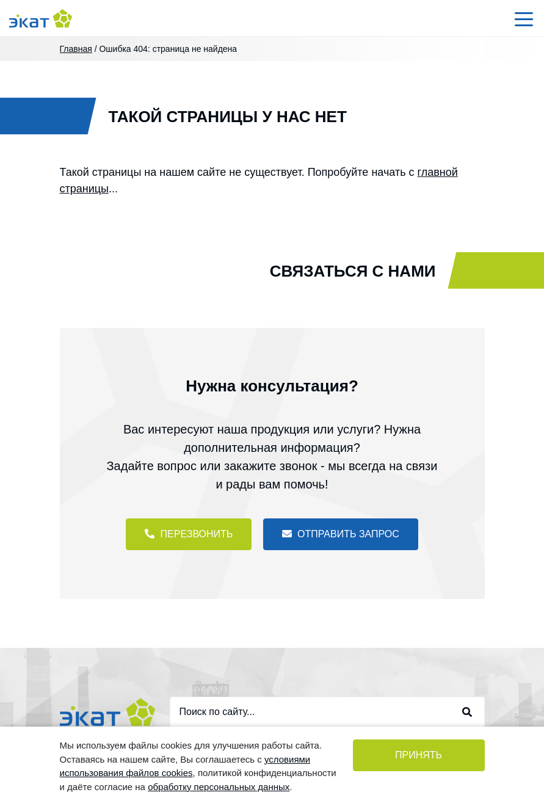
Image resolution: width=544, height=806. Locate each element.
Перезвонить (189, 533)
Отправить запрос (340, 533)
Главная (76, 49)
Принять (418, 754)
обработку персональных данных (218, 787)
